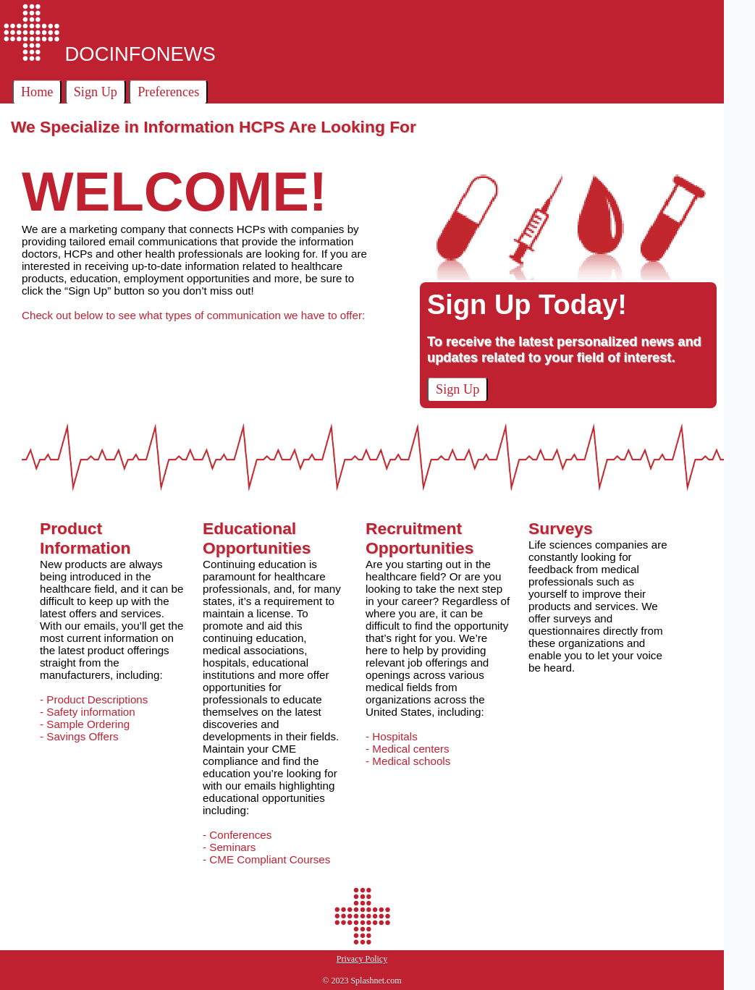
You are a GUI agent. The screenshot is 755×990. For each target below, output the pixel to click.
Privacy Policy (362, 959)
